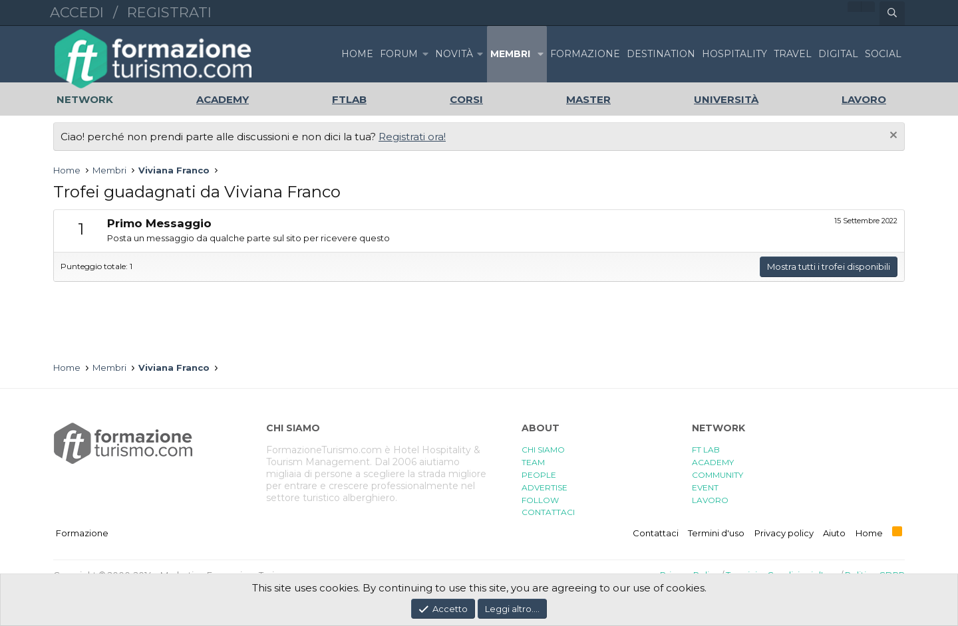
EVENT (705, 487)
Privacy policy (784, 533)
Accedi (77, 12)
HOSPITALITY (734, 54)
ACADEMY (713, 462)
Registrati (169, 12)
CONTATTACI (548, 512)
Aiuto (834, 533)
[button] (425, 54)
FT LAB (706, 450)
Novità (454, 54)
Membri (510, 54)
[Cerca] (892, 13)
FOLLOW (540, 500)
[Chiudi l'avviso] (891, 137)
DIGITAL (838, 54)
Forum (399, 54)
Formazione (82, 533)
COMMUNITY (717, 475)
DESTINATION (661, 54)
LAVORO (710, 500)
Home (357, 54)
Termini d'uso (716, 533)
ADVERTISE (544, 487)
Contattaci (656, 533)
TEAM (533, 462)
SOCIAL (883, 54)
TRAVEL (793, 54)
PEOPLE (539, 475)
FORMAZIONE (585, 54)
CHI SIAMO (543, 450)
